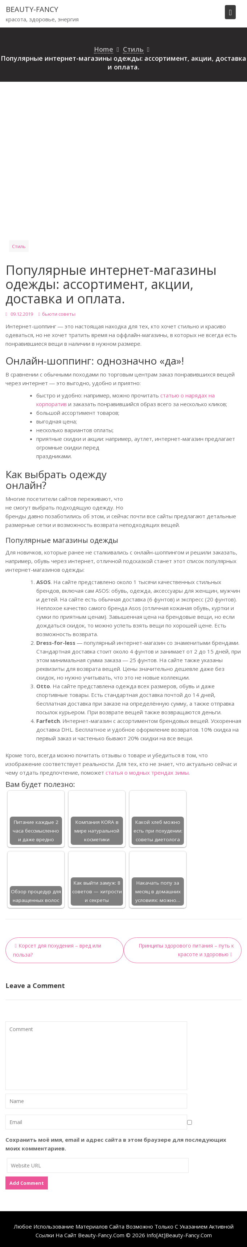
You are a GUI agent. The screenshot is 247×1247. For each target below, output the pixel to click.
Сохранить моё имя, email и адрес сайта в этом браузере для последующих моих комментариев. (115, 1144)
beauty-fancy (32, 9)
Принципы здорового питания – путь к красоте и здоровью (186, 950)
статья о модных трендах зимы (147, 772)
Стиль (19, 246)
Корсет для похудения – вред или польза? (57, 950)
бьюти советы (58, 314)
